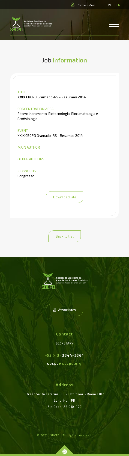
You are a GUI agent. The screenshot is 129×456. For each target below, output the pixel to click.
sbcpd (64, 363)
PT (109, 5)
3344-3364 (64, 355)
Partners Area (86, 5)
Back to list (65, 236)
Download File (64, 197)
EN (118, 5)
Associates (64, 310)
